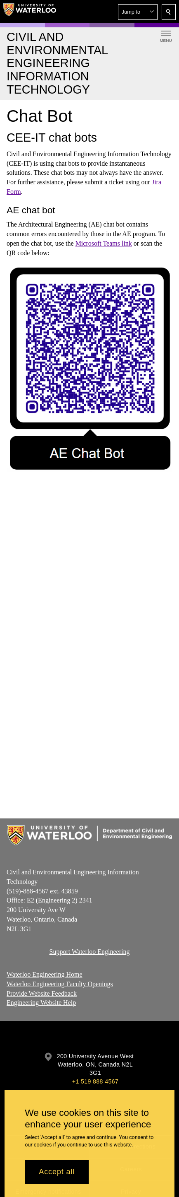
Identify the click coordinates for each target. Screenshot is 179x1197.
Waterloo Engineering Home (44, 974)
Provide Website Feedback (42, 993)
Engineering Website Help (41, 1002)
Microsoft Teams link (103, 243)
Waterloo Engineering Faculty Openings (60, 983)
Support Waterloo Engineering (89, 951)
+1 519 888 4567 (95, 1081)
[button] (137, 12)
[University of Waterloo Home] (29, 11)
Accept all (57, 1172)
